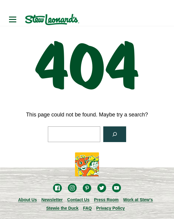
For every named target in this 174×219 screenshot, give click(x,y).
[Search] (114, 134)
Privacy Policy (110, 208)
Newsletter (52, 199)
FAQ (87, 208)
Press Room (106, 199)
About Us (27, 199)
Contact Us (78, 199)
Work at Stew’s (138, 199)
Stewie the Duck (62, 208)
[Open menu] (12, 19)
